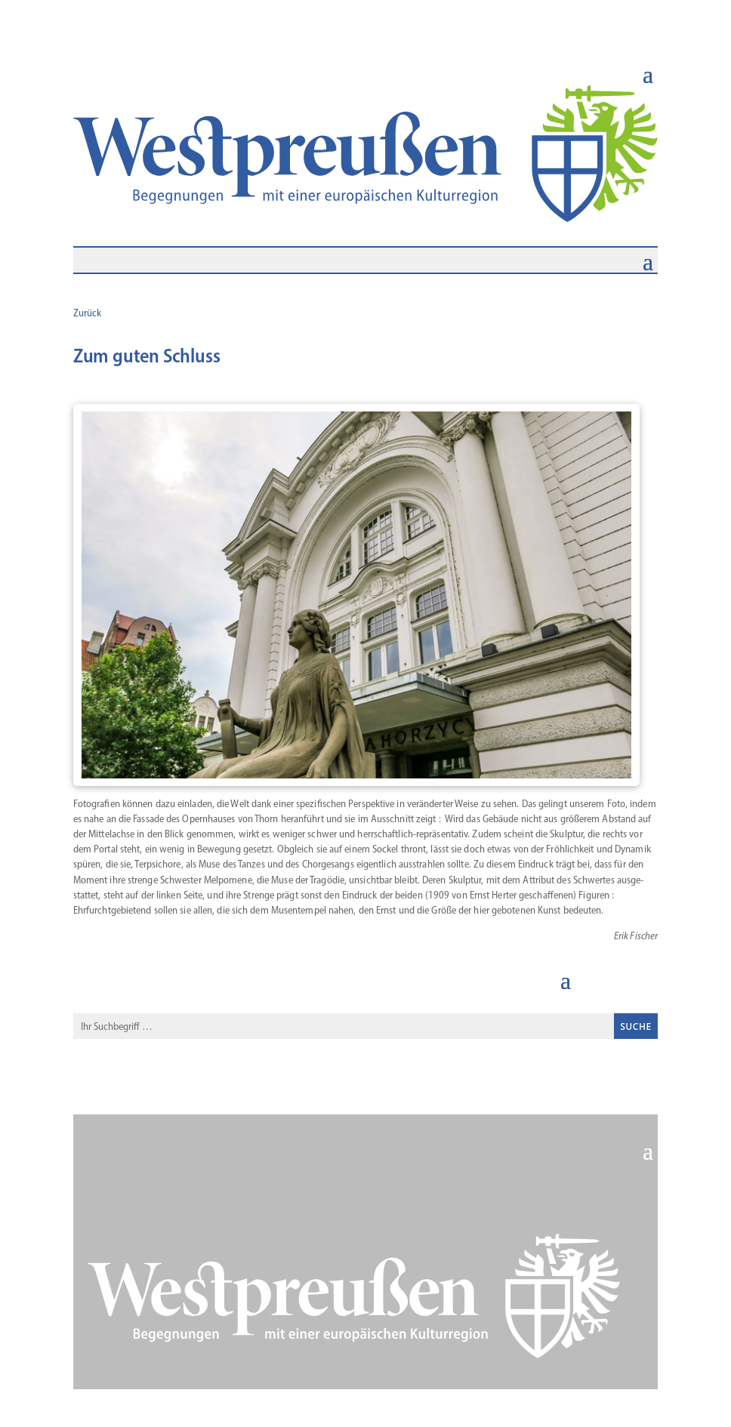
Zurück (87, 313)
